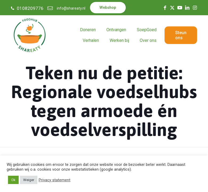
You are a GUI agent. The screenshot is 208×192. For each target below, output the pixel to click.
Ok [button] (13, 180)
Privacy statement (54, 180)
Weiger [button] (28, 180)
